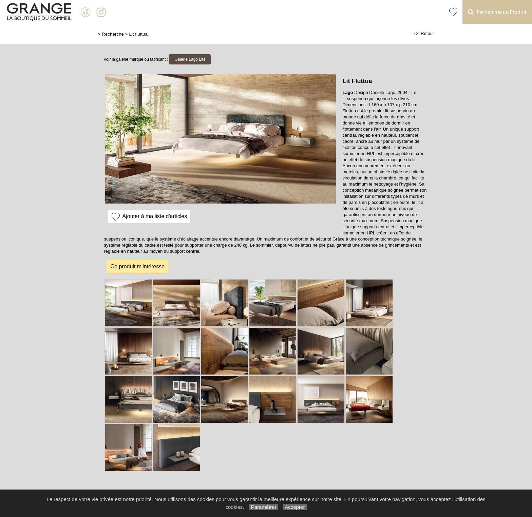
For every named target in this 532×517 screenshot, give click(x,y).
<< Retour (424, 33)
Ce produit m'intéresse (138, 266)
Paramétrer (263, 507)
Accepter (295, 507)
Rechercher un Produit (497, 12)
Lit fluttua (138, 34)
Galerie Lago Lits (189, 59)
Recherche (113, 34)
